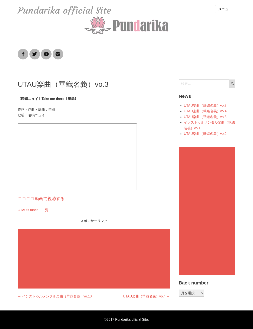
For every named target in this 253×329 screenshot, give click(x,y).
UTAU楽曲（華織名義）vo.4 (205, 111)
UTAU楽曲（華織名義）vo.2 (205, 134)
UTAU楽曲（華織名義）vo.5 (205, 105)
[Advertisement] (95, 259)
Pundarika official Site (64, 10)
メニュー (225, 9)
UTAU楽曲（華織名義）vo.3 (205, 117)
